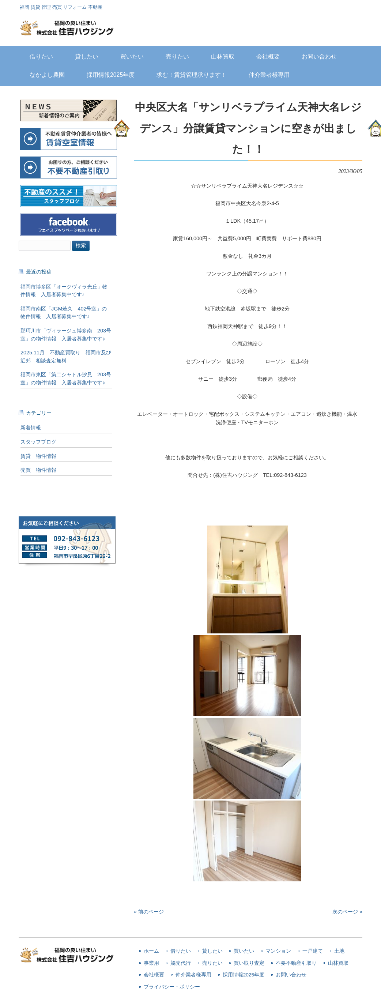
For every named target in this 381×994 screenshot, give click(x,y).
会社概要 (154, 975)
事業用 (151, 963)
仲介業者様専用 (193, 975)
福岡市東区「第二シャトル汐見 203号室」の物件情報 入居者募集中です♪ (65, 378)
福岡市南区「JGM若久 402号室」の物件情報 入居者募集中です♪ (63, 313)
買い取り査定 (249, 963)
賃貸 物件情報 (38, 456)
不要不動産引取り (296, 963)
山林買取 (338, 963)
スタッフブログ (38, 442)
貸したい (212, 951)
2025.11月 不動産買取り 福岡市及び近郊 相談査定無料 (65, 357)
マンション (278, 951)
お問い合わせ (291, 975)
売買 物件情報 (38, 470)
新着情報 (30, 427)
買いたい (244, 951)
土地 (339, 951)
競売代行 (180, 963)
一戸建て (312, 951)
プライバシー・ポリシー (172, 987)
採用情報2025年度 (243, 975)
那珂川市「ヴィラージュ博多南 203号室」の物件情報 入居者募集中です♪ (65, 335)
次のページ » (347, 912)
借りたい (180, 951)
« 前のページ (149, 912)
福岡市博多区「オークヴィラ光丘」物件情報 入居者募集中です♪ (63, 291)
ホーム (151, 951)
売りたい (212, 963)
